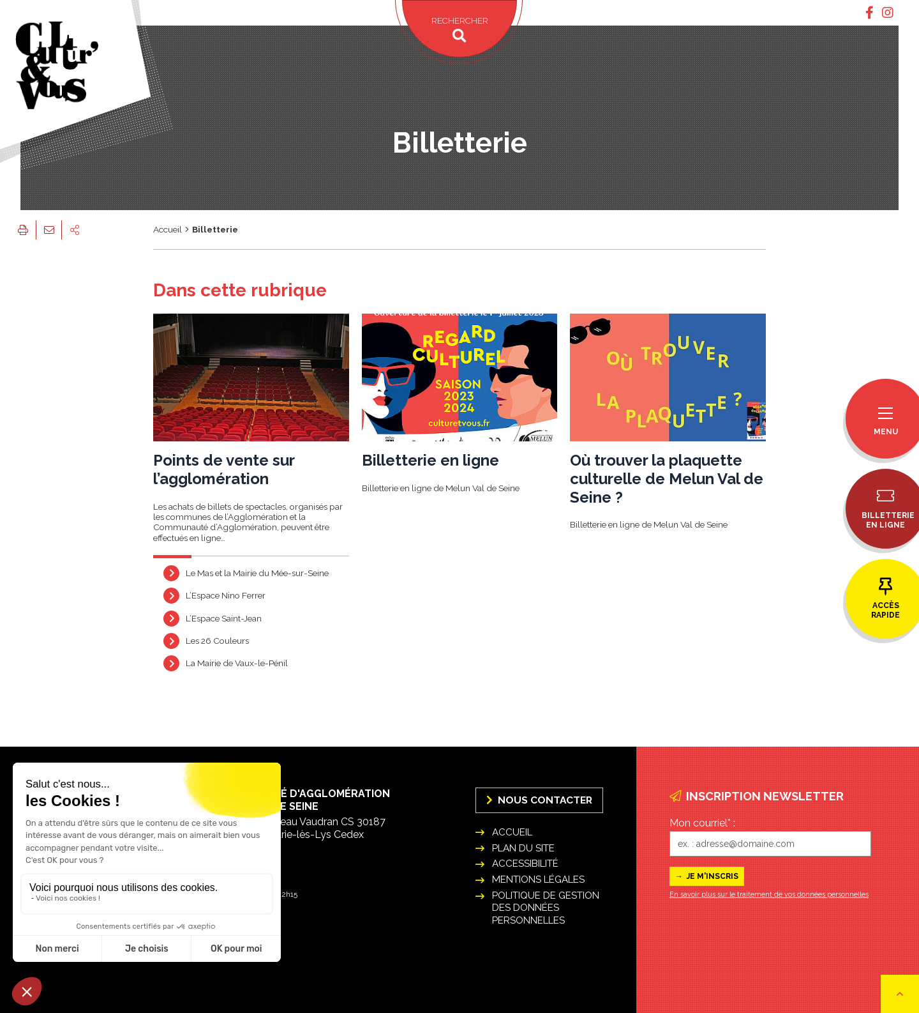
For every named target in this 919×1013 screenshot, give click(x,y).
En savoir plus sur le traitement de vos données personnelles (769, 894)
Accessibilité (525, 863)
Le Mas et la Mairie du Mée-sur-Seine (257, 573)
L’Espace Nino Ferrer (225, 595)
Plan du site (523, 848)
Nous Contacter (539, 800)
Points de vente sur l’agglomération (223, 469)
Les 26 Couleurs (217, 641)
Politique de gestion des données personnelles (545, 907)
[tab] (869, 12)
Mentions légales (538, 879)
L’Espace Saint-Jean (224, 618)
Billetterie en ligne (430, 460)
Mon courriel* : (702, 823)
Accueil (167, 229)
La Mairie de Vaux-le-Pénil (237, 663)
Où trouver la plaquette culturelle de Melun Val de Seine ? (666, 478)
